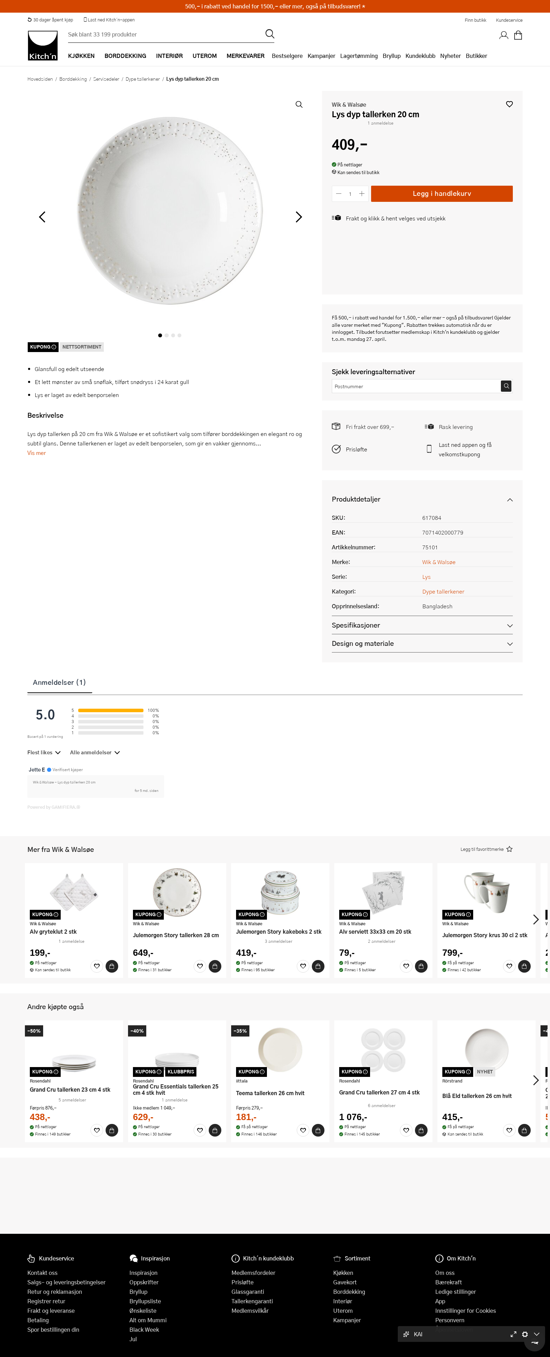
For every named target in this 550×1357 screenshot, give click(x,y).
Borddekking (73, 78)
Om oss (445, 1273)
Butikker (476, 56)
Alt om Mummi (148, 1320)
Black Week (144, 1329)
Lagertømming (359, 56)
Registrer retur (46, 1301)
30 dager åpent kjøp (50, 19)
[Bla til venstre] (42, 216)
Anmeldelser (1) (60, 682)
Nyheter (450, 56)
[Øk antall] (362, 193)
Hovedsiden (40, 78)
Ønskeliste (142, 1310)
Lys (426, 576)
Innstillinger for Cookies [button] (465, 1310)
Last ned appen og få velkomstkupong (465, 449)
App (440, 1301)
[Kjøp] (112, 966)
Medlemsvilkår (250, 1310)
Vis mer (36, 453)
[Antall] (350, 193)
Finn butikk (475, 20)
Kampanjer (321, 56)
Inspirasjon (143, 1273)
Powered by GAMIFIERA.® (53, 807)
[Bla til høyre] (297, 216)
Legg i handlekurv (442, 193)
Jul (133, 1339)
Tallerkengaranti (252, 1301)
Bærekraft (448, 1282)
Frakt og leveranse (51, 1310)
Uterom (343, 1310)
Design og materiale (363, 643)
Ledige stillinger (455, 1292)
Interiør (342, 1301)
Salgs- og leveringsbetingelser (66, 1282)
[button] (509, 104)
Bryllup (392, 56)
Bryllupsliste (145, 1301)
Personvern (449, 1320)
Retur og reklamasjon (54, 1292)
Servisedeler (106, 78)
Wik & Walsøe (349, 104)
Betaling (38, 1320)
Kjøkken (343, 1273)
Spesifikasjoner (356, 625)
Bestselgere (287, 56)
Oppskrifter (144, 1282)
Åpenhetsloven (454, 1329)
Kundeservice (509, 20)
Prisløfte (356, 449)
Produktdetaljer (356, 499)
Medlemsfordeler (253, 1273)
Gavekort (345, 1282)
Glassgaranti (248, 1292)
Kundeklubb (420, 56)
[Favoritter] (96, 966)
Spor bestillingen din (53, 1329)
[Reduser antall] (338, 193)
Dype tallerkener (143, 78)
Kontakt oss (42, 1273)
